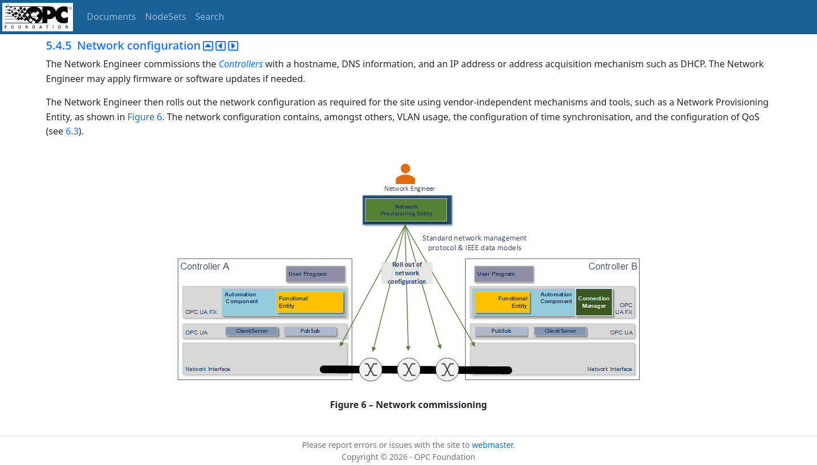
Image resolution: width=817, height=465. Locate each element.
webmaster (492, 444)
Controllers (241, 64)
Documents (111, 16)
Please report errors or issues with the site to (387, 444)
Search (210, 16)
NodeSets (165, 16)
